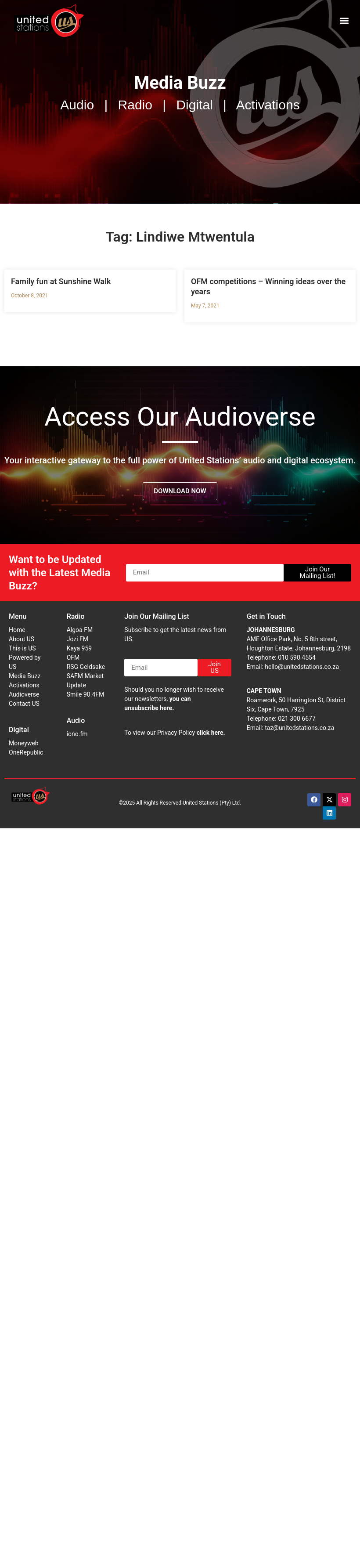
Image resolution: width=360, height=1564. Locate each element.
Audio (76, 720)
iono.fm (77, 733)
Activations (24, 685)
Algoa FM (80, 629)
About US (21, 639)
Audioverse (24, 694)
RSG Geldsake (86, 666)
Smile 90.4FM (85, 694)
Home (17, 629)
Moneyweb (24, 743)
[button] (344, 21)
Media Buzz (24, 675)
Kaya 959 (79, 648)
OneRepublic (26, 752)
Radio (76, 616)
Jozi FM (77, 639)
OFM (73, 657)
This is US (22, 648)
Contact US (24, 703)
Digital (19, 730)
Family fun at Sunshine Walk (61, 281)
